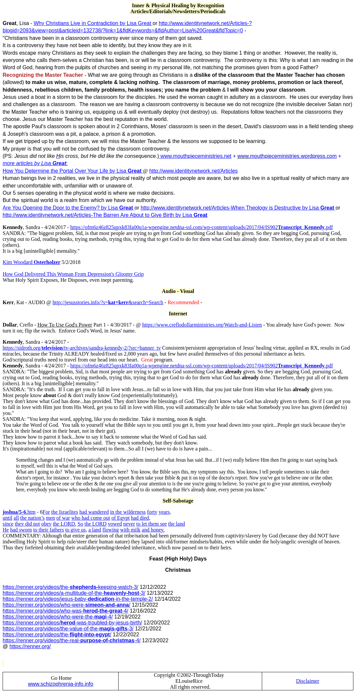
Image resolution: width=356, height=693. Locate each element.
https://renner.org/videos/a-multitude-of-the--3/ (74, 593)
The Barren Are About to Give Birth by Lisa (150, 215)
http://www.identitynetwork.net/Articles (193, 171)
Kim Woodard (18, 262)
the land (176, 524)
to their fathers (48, 530)
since (8, 524)
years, (165, 512)
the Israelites (64, 512)
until (7, 518)
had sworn (21, 530)
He (6, 530)
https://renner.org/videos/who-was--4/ (65, 611)
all (16, 518)
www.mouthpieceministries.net (195, 156)
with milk (130, 530)
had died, (141, 518)
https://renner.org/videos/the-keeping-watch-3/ (70, 587)
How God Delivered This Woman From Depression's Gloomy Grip (73, 274)
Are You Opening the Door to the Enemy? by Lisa (68, 208)
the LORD (95, 524)
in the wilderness (128, 512)
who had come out (90, 518)
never (129, 524)
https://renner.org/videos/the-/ (57, 634)
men (50, 518)
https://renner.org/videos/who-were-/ (66, 605)
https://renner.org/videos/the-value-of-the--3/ (68, 628)
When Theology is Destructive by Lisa (282, 208)
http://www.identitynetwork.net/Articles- (186, 208)
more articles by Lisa (34, 163)
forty (152, 512)
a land (94, 530)
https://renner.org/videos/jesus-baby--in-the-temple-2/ (78, 599)
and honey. (153, 530)
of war (63, 518)
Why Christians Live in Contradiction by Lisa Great (92, 23)
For (46, 512)
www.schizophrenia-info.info (60, 684)
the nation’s (32, 518)
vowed (115, 524)
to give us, (76, 530)
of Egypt (120, 518)
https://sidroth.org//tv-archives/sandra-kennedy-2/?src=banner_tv (82, 348)
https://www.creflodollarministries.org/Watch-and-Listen (202, 325)
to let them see (151, 524)
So (80, 524)
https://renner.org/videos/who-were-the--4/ (58, 617)
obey (46, 524)
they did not (27, 524)
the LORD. (64, 524)
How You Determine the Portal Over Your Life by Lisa (72, 171)
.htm (19, 512)
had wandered (94, 512)
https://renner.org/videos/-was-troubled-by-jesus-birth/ (72, 622)
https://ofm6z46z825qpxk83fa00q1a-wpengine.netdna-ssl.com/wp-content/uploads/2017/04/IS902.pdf (201, 227)
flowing (110, 530)
